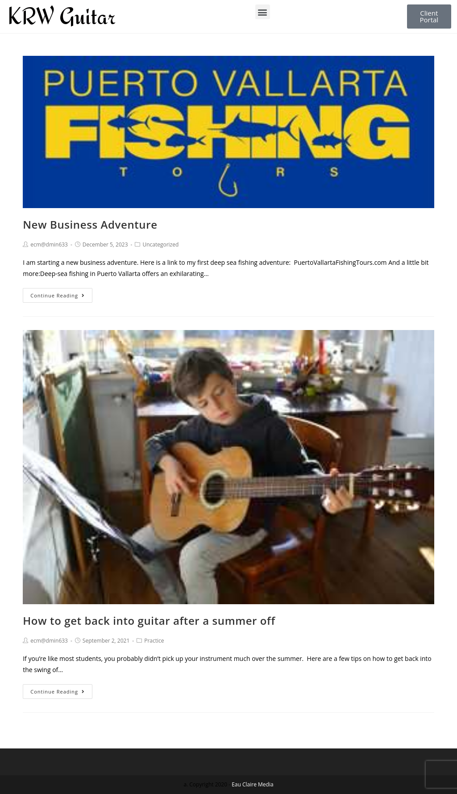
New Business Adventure (90, 224)
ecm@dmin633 (49, 244)
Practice (154, 640)
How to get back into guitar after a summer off (149, 620)
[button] (262, 11)
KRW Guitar (61, 16)
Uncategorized (160, 244)
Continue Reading (57, 295)
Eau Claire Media (252, 784)
